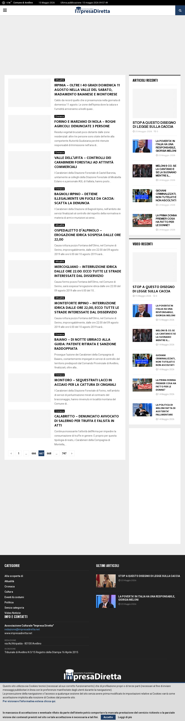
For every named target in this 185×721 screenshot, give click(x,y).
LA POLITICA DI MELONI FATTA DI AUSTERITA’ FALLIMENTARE (165, 410)
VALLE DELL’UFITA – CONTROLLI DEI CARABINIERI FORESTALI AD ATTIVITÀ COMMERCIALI (83, 162)
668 (49, 453)
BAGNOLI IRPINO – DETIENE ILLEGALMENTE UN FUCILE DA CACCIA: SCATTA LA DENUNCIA (84, 198)
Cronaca (59, 116)
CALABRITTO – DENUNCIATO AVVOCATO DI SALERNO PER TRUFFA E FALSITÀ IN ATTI (86, 420)
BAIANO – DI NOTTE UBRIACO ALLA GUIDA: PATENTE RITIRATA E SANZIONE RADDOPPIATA (85, 344)
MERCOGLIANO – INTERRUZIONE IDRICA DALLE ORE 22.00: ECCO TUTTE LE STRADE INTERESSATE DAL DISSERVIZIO (87, 271)
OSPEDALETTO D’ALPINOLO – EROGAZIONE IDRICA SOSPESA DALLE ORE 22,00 (87, 235)
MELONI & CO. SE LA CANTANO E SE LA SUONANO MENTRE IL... (166, 335)
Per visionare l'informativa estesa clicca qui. (29, 701)
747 (64, 453)
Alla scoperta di (14, 576)
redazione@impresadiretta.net (22, 629)
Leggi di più (125, 717)
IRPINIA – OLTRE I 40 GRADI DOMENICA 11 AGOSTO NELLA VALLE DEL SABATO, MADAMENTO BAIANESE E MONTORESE (87, 89)
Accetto (108, 717)
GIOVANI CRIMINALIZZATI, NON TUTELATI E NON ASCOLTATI (165, 360)
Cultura (9, 591)
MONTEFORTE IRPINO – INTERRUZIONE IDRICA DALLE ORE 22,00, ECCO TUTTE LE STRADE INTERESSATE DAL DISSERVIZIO (86, 307)
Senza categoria (14, 607)
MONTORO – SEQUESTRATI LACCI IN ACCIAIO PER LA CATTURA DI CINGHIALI (85, 382)
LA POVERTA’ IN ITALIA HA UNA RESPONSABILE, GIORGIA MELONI (165, 311)
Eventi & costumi (14, 597)
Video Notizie (13, 612)
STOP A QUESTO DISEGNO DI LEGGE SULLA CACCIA (154, 125)
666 (34, 453)
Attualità (59, 80)
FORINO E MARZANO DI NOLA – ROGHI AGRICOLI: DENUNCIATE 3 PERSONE (84, 124)
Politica (9, 602)
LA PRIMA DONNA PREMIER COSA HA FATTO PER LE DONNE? (166, 385)
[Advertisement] (92, 47)
